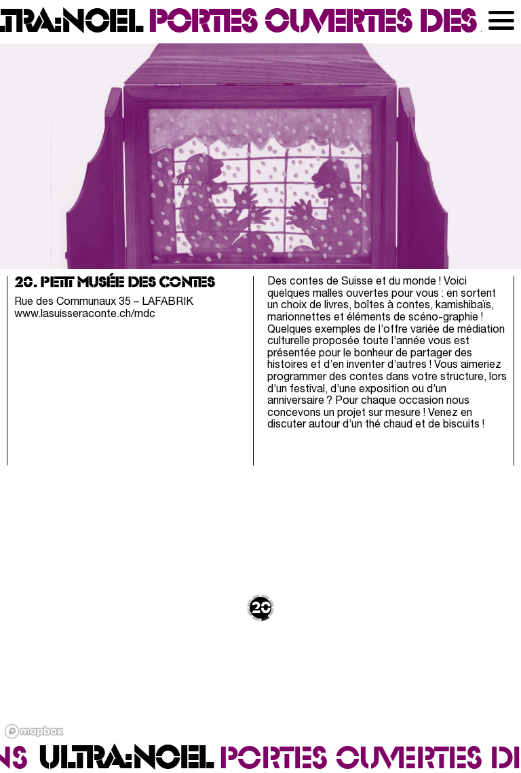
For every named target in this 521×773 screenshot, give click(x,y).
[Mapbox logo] (34, 731)
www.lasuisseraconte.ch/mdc (84, 314)
